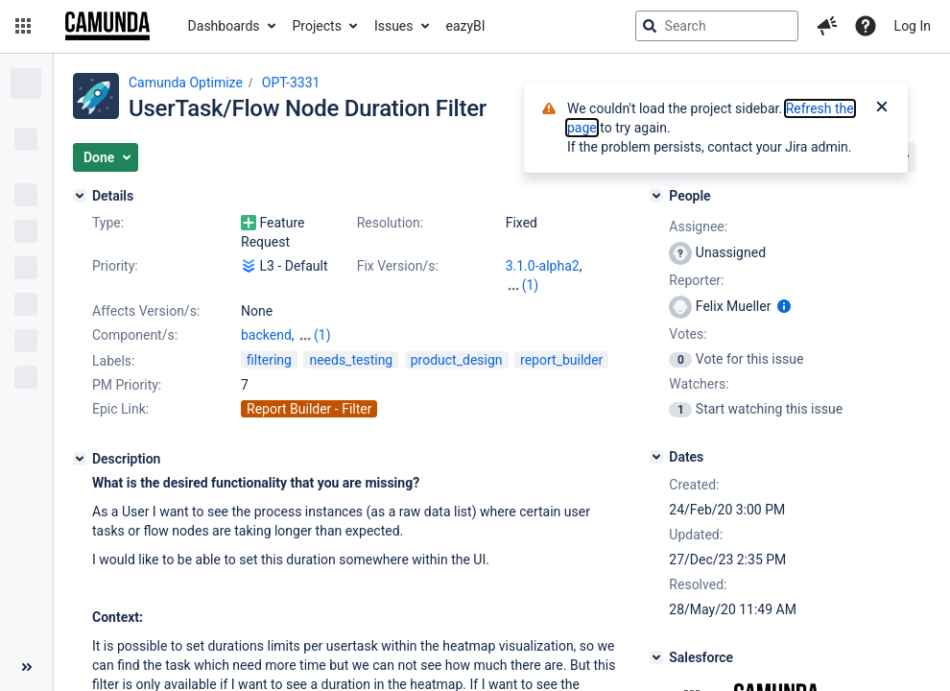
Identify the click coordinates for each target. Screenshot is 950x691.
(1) (530, 285)
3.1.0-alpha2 (543, 266)
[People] (656, 196)
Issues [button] (394, 26)
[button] (23, 26)
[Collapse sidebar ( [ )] (26, 667)
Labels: (113, 361)
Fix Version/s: (398, 266)
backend (266, 335)
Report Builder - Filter (309, 409)
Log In (912, 26)
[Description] (79, 458)
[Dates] (656, 457)
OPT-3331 (291, 82)
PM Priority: (126, 385)
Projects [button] (317, 26)
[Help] (865, 26)
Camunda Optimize (186, 82)
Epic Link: (120, 409)
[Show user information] (784, 306)
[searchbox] (716, 26)
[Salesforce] (656, 657)
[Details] (79, 196)
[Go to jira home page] (107, 26)
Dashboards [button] (224, 26)
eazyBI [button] (466, 26)
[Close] (881, 108)
